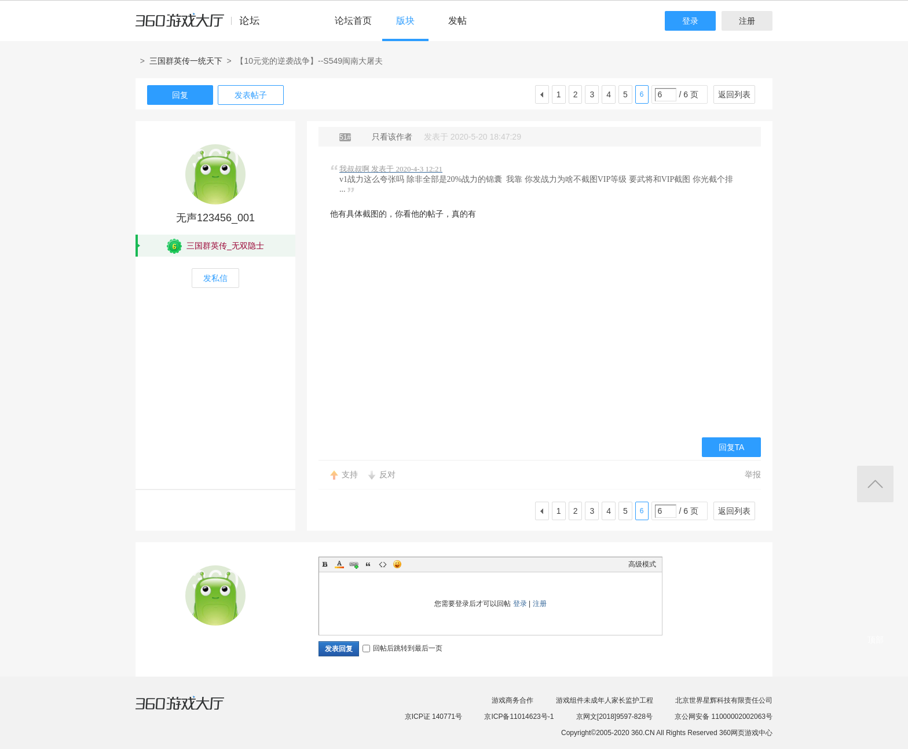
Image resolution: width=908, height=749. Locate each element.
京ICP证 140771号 (433, 717)
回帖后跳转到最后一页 (402, 648)
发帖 (457, 20)
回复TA (732, 447)
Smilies (397, 564)
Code (383, 564)
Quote (368, 564)
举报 (753, 474)
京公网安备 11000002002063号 (723, 717)
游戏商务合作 (512, 700)
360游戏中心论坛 (202, 25)
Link (354, 564)
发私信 (215, 278)
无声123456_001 (215, 218)
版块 (405, 20)
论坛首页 (353, 20)
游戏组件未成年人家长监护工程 (604, 700)
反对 (387, 474)
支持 (350, 474)
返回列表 (734, 94)
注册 (747, 20)
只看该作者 (392, 136)
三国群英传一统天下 (185, 60)
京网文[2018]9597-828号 (614, 717)
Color (339, 564)
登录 (690, 20)
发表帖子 (251, 95)
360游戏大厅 (192, 710)
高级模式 (642, 564)
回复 (180, 95)
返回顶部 (875, 484)
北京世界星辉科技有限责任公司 (723, 700)
